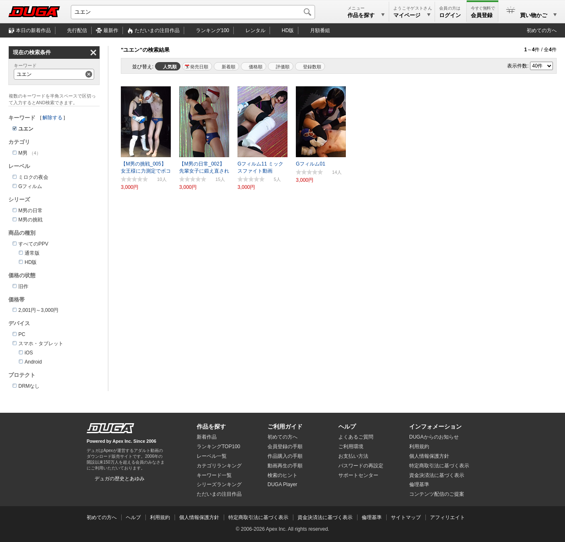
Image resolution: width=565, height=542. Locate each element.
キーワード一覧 (214, 475)
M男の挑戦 (30, 220)
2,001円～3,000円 (38, 310)
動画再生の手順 (285, 466)
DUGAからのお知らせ (434, 437)
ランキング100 (212, 30)
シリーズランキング (219, 484)
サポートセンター (358, 475)
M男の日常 (30, 210)
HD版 (288, 30)
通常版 (32, 253)
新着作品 (207, 437)
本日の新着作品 (33, 30)
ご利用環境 (350, 446)
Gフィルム (30, 186)
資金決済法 (436, 475)
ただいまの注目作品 (219, 494)
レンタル (255, 30)
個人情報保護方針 (429, 456)
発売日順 (199, 66)
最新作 (110, 30)
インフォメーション (435, 426)
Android (33, 362)
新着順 (228, 66)
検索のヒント (283, 475)
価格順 (255, 66)
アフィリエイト (447, 517)
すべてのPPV (33, 244)
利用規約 (419, 446)
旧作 (23, 286)
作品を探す (211, 426)
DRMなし (29, 386)
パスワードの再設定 (360, 466)
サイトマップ (406, 517)
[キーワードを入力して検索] (193, 12)
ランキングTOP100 (218, 446)
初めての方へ (542, 30)
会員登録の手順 (285, 446)
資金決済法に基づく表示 (325, 517)
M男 (23, 153)
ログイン (450, 15)
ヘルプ (347, 426)
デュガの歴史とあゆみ (120, 479)
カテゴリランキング (219, 466)
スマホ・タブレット (40, 343)
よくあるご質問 (355, 437)
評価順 (283, 66)
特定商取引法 (439, 466)
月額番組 (320, 30)
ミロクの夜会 (33, 177)
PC (21, 334)
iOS (29, 353)
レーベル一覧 (212, 456)
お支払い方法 (353, 456)
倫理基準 (419, 484)
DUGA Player (282, 484)
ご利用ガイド (285, 426)
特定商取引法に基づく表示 (258, 517)
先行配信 (77, 30)
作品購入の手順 (285, 456)
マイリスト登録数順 (310, 66)
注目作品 (157, 30)
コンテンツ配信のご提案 (436, 494)
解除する (52, 117)
